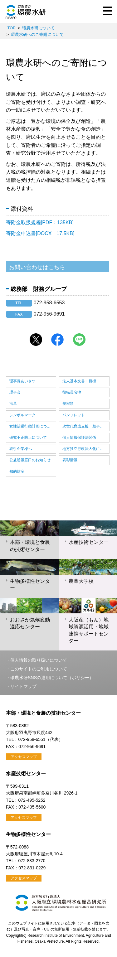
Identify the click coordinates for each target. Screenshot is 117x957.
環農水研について (38, 28)
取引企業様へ (20, 449)
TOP (11, 28)
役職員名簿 (71, 392)
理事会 (15, 392)
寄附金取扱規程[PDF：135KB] (40, 222)
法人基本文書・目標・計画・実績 (85, 381)
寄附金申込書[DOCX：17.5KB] (40, 233)
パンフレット (73, 415)
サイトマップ (23, 686)
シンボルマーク (22, 415)
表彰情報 (69, 460)
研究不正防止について (28, 437)
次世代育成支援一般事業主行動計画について (85, 426)
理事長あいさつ (22, 381)
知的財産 (16, 471)
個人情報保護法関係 (79, 437)
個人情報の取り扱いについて (38, 660)
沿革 (13, 403)
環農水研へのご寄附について (37, 34)
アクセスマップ (24, 757)
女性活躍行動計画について (31, 426)
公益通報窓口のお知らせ (30, 460)
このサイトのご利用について (38, 668)
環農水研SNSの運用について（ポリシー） (52, 677)
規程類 (68, 403)
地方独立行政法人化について (85, 449)
